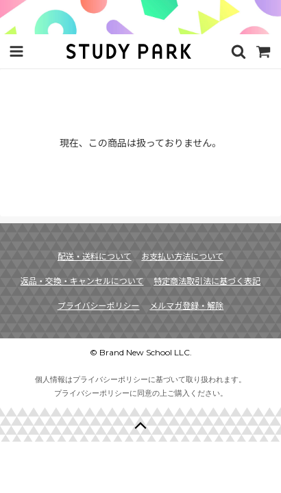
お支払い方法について (182, 256)
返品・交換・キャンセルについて (82, 280)
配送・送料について (95, 256)
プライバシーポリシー (99, 305)
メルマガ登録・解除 (186, 305)
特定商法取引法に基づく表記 (207, 280)
